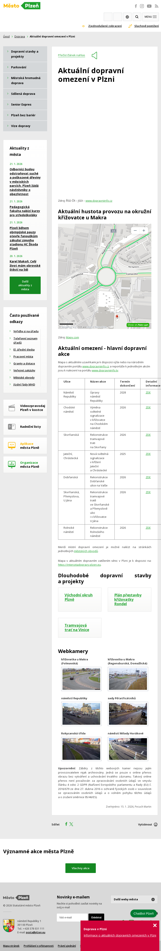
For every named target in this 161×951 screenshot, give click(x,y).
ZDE (148, 392)
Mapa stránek (11, 946)
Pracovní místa (23, 356)
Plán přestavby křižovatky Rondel (128, 599)
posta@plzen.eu (35, 932)
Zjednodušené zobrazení (105, 26)
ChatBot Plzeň (144, 913)
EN (127, 17)
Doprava (19, 36)
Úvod (6, 36)
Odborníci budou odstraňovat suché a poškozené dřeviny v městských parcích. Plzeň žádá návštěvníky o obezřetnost (25, 181)
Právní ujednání (67, 946)
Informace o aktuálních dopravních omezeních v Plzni (120, 935)
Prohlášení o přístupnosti (39, 946)
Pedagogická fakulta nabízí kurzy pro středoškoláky (25, 211)
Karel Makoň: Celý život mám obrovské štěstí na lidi (25, 265)
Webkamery (108, 17)
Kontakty (117, 17)
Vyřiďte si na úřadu (26, 331)
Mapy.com (72, 337)
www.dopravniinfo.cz (99, 201)
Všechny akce (81, 868)
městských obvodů (86, 551)
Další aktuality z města (25, 285)
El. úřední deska (24, 349)
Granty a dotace (24, 363)
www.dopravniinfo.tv (105, 370)
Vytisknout (145, 824)
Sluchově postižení (146, 26)
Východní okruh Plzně (79, 597)
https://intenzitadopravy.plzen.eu (79, 565)
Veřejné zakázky (24, 370)
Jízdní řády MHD (24, 384)
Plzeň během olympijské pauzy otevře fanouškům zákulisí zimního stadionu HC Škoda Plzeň (24, 238)
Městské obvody (24, 377)
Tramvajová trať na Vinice (77, 627)
